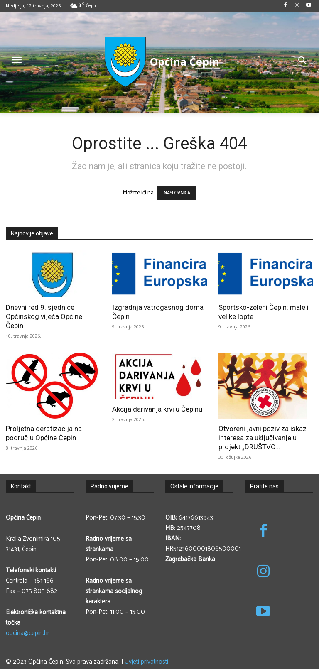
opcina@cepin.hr (27, 633)
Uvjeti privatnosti (146, 662)
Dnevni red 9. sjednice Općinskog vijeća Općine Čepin (44, 316)
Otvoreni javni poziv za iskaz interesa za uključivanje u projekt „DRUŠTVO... (262, 437)
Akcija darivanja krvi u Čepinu (157, 409)
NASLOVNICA (177, 193)
